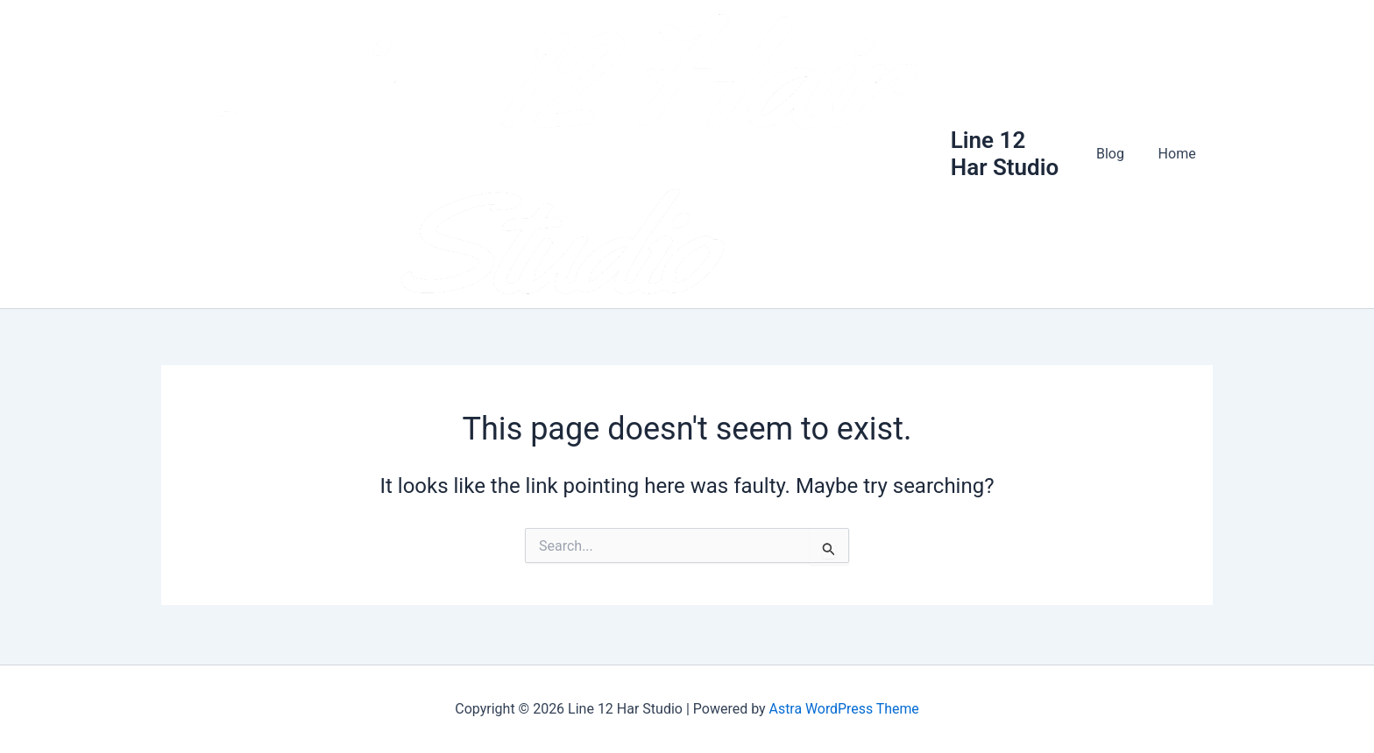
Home (1180, 155)
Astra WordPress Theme (843, 708)
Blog (1119, 155)
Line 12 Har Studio (1014, 155)
